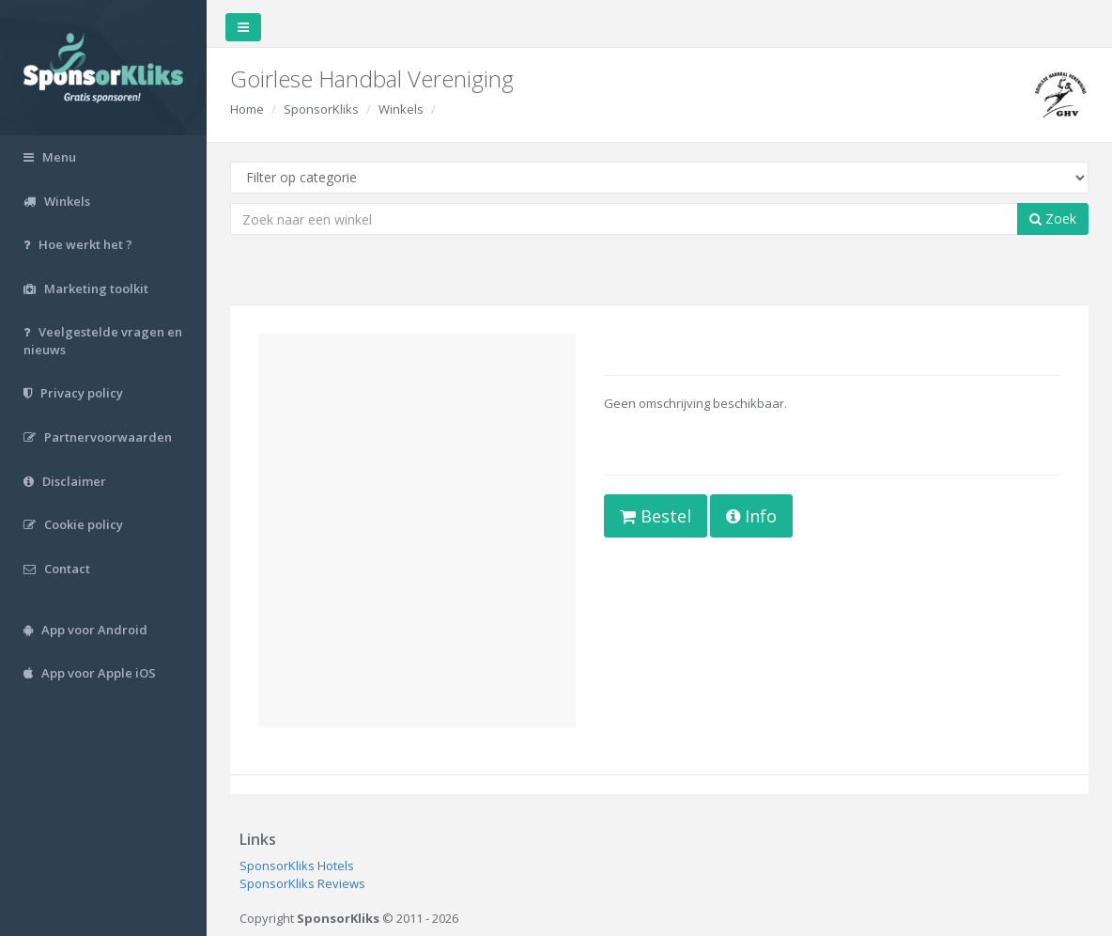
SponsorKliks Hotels (296, 865)
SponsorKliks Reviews (302, 883)
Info (751, 516)
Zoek (1052, 218)
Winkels (401, 109)
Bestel (655, 516)
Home (247, 109)
